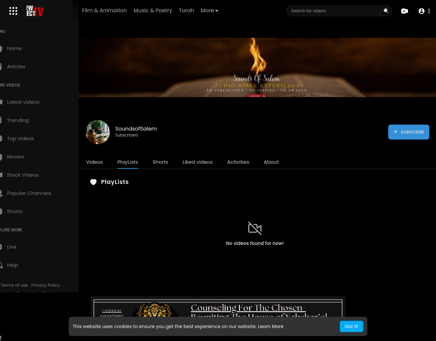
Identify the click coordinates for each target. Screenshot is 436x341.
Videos (108, 161)
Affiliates (17, 301)
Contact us (42, 293)
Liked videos (212, 161)
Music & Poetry (173, 10)
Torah (207, 10)
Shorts (174, 161)
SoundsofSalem (150, 129)
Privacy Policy (59, 285)
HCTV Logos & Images (31, 316)
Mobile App (20, 324)
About (285, 161)
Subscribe (408, 132)
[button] (423, 11)
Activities (252, 161)
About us (17, 293)
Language (46, 324)
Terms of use (28, 285)
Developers (69, 293)
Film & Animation (125, 10)
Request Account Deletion (35, 309)
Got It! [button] (351, 326)
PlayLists (141, 161)
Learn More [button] (270, 326)
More (230, 10)
